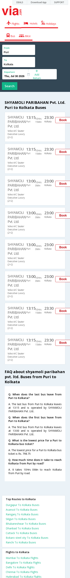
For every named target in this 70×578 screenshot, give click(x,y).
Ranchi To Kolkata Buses (21, 542)
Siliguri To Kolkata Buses (21, 519)
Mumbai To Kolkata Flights (22, 558)
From (7, 48)
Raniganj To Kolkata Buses (22, 514)
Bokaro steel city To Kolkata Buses (27, 537)
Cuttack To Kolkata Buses (21, 533)
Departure (9, 72)
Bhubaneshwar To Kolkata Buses (26, 523)
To (5, 60)
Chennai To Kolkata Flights (22, 572)
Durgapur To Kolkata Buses (22, 505)
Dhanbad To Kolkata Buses (22, 528)
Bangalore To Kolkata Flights (23, 562)
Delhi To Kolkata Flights (20, 567)
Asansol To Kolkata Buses (22, 509)
